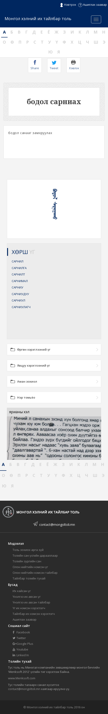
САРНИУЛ (18, 300)
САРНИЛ (17, 261)
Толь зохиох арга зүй (28, 550)
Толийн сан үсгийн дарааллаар (35, 555)
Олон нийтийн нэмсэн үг (30, 567)
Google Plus (23, 644)
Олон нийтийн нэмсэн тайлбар (35, 573)
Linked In (21, 655)
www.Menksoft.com (21, 678)
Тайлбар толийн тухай (29, 578)
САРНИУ (17, 287)
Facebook (21, 632)
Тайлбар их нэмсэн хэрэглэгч (34, 614)
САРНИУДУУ (20, 294)
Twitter (19, 638)
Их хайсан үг (22, 591)
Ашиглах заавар (92, 5)
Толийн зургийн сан (27, 561)
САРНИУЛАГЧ (21, 307)
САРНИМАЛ (20, 281)
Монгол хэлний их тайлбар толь (38, 18)
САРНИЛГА (19, 268)
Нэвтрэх (68, 5)
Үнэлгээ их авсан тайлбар (31, 602)
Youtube (20, 649)
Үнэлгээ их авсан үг (27, 597)
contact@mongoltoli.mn (57, 524)
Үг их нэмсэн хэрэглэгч (29, 608)
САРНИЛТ (18, 274)
